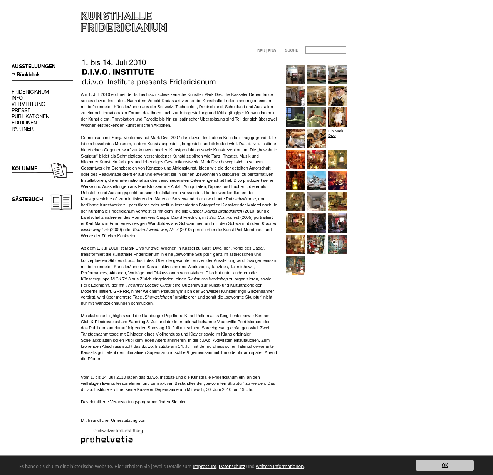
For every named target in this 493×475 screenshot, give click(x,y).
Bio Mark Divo (335, 133)
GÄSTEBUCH (27, 199)
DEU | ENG (266, 51)
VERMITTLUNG (28, 104)
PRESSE (21, 110)
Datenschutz (232, 466)
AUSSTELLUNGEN (34, 66)
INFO (17, 98)
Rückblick (28, 74)
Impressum (204, 466)
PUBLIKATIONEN (30, 116)
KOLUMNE (24, 168)
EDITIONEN (24, 123)
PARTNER (23, 129)
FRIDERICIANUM (30, 92)
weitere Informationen (280, 466)
